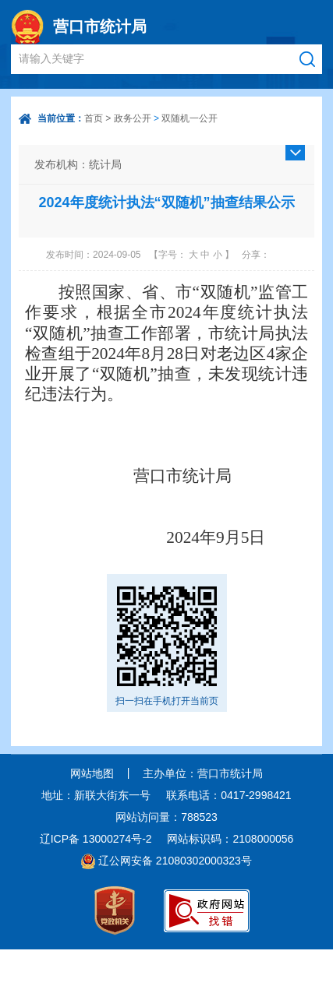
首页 (93, 118)
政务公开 (132, 118)
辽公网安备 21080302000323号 (175, 860)
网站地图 (92, 773)
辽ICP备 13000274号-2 (96, 839)
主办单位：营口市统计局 (203, 773)
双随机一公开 (189, 118)
